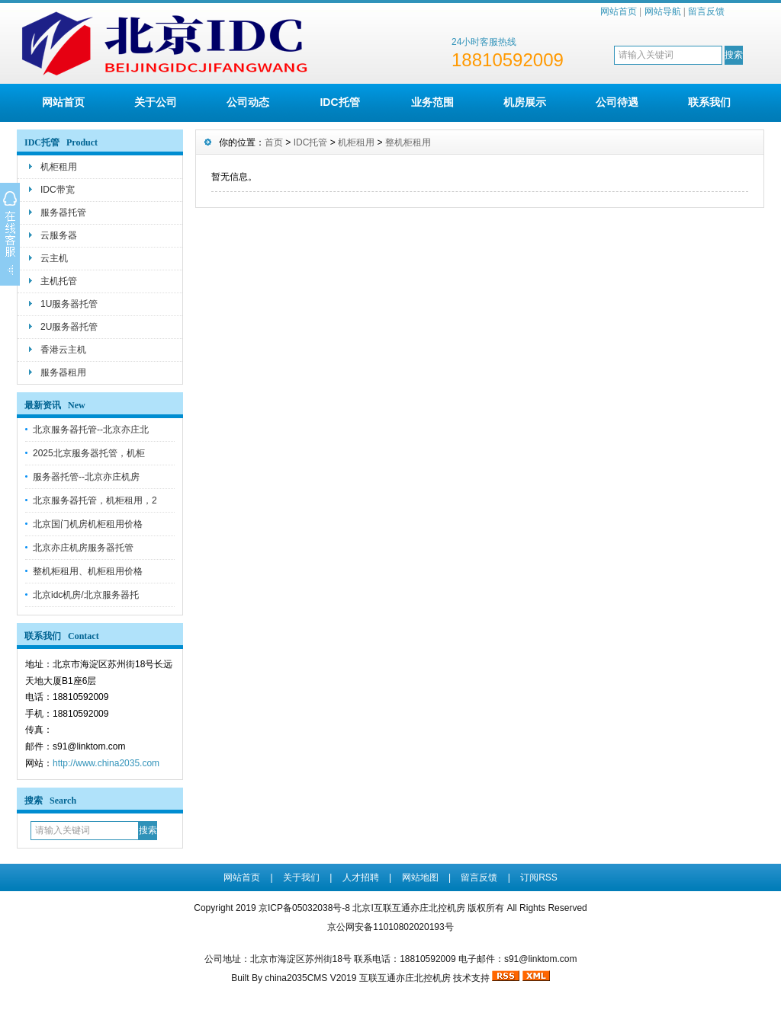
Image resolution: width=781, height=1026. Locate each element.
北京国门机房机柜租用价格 (88, 524)
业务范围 (432, 102)
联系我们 (709, 102)
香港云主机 (63, 349)
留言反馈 (706, 11)
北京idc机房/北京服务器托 (86, 595)
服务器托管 (63, 212)
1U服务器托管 (69, 304)
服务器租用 (63, 372)
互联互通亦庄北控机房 (405, 978)
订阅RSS (539, 877)
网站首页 (618, 11)
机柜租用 (58, 166)
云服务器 (58, 235)
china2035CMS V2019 (310, 978)
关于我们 (301, 877)
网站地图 (420, 877)
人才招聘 (360, 877)
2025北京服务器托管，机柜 (89, 453)
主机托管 (58, 281)
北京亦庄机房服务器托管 (83, 547)
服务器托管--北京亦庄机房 (86, 476)
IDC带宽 (57, 189)
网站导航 (662, 11)
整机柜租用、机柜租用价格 (88, 571)
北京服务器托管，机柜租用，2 (95, 500)
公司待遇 (617, 102)
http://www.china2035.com (106, 763)
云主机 (54, 258)
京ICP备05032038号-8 (305, 908)
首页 (274, 142)
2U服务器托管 (69, 326)
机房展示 (524, 102)
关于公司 (155, 102)
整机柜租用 (408, 142)
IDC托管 (339, 102)
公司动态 (248, 102)
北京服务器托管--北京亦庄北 (91, 429)
